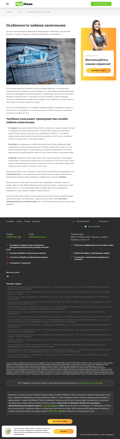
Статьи (19, 12)
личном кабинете (51, 406)
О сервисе (10, 221)
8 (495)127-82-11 (45, 3)
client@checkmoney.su (37, 237)
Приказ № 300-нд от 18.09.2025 (89, 383)
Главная (9, 12)
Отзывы (27, 221)
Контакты (36, 221)
